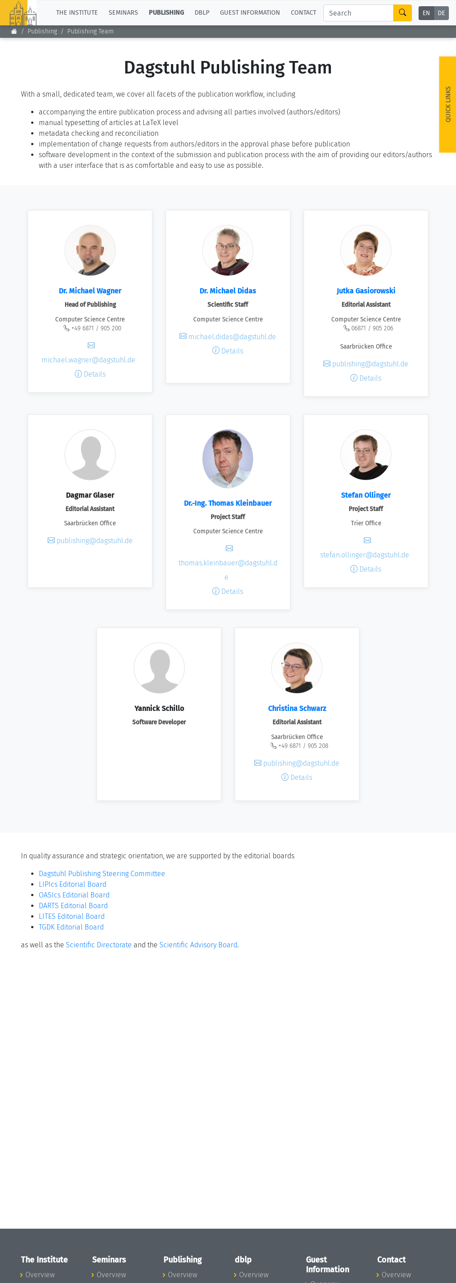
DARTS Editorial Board (73, 905)
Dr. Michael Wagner (90, 291)
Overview (40, 1275)
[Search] (358, 12)
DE (441, 13)
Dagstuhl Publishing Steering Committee (102, 873)
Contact (303, 12)
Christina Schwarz (297, 708)
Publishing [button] (166, 12)
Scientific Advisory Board (198, 945)
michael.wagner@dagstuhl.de (88, 352)
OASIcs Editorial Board (74, 895)
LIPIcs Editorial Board (72, 884)
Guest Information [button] (250, 12)
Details (90, 374)
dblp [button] (202, 12)
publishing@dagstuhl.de (365, 364)
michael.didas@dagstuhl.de (227, 336)
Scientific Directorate (99, 945)
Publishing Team (90, 31)
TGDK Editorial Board (71, 927)
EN (426, 13)
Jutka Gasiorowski (366, 291)
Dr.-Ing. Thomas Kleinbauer (228, 503)
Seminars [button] (123, 12)
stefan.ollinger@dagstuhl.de (364, 547)
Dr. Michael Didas (228, 291)
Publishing (42, 31)
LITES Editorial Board (72, 916)
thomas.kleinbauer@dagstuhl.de (228, 562)
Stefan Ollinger (366, 495)
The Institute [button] (77, 12)
